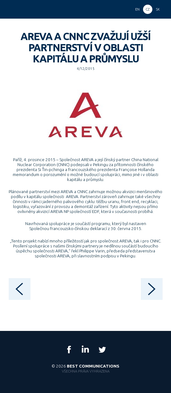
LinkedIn (85, 349)
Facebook (69, 349)
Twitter (102, 349)
